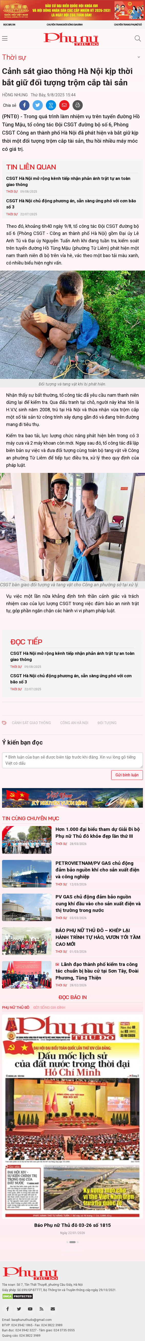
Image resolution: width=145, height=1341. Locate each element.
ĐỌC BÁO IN (72, 997)
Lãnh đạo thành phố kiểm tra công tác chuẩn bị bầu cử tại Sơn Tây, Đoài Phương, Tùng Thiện (97, 971)
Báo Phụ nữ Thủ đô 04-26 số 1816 (44, 1225)
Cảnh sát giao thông (31, 723)
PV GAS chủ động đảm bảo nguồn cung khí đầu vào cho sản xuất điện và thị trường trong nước (98, 903)
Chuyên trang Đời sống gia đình (64, 24)
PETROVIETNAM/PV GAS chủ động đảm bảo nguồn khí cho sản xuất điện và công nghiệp (97, 870)
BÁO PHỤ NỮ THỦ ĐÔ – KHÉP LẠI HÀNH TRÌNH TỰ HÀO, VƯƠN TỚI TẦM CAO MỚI (98, 937)
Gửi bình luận (127, 775)
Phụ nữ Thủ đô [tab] (15, 1007)
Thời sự (14, 56)
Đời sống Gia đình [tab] (49, 1007)
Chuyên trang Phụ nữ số (128, 24)
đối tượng (107, 723)
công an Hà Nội (74, 723)
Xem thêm (72, 1251)
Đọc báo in (9, 24)
